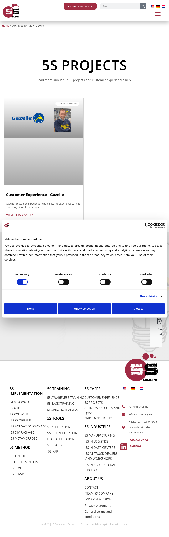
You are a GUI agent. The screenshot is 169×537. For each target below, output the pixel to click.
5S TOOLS (55, 418)
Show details (148, 296)
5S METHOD (20, 447)
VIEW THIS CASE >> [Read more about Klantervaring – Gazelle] (19, 214)
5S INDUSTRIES (97, 426)
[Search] (143, 6)
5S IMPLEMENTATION (26, 391)
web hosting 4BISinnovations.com (110, 524)
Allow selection (84, 308)
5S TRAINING (58, 388)
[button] (158, 14)
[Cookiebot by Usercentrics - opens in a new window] (148, 225)
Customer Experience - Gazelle (35, 194)
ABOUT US (93, 478)
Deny (30, 308)
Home (5, 25)
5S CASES (92, 388)
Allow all (138, 308)
